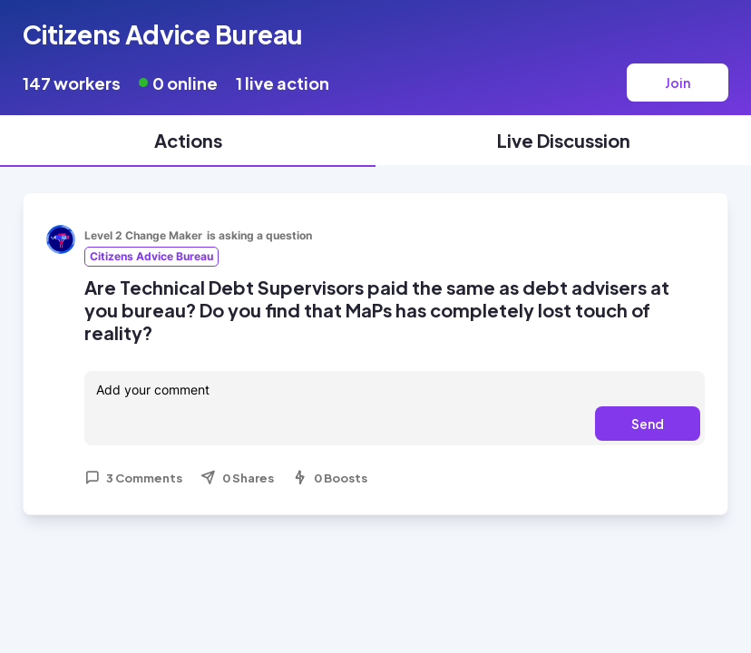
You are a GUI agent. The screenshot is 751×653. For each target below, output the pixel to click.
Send (647, 423)
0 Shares (237, 478)
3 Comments (133, 478)
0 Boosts (329, 478)
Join (677, 82)
